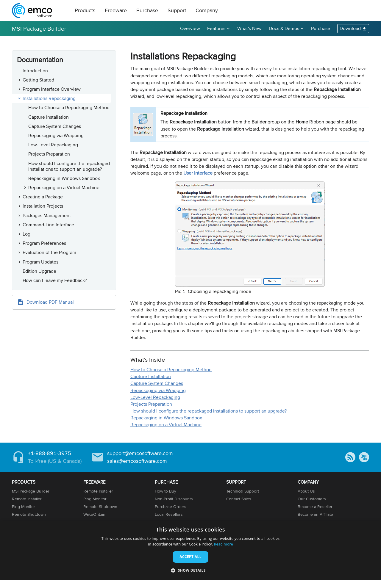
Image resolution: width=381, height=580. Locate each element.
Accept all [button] (190, 556)
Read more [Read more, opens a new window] (223, 544)
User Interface (198, 173)
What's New (249, 28)
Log (26, 234)
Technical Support (242, 491)
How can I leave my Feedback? (55, 280)
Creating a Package (43, 196)
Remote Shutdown (29, 514)
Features (216, 28)
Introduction (35, 70)
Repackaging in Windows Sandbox (64, 178)
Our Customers (312, 499)
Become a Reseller (315, 507)
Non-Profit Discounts (174, 499)
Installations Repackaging (49, 98)
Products (85, 10)
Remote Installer (27, 499)
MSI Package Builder (39, 28)
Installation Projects (43, 206)
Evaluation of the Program (49, 252)
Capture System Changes (54, 126)
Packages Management (47, 215)
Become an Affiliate (315, 514)
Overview (190, 28)
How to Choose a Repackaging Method (69, 107)
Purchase (147, 10)
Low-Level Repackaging (53, 144)
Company (207, 10)
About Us (306, 491)
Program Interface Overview (52, 89)
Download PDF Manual (50, 302)
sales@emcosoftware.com (137, 460)
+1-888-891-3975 (49, 453)
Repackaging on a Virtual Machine (63, 187)
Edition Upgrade (39, 271)
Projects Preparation (49, 154)
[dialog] (190, 550)
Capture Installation (48, 117)
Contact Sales (238, 499)
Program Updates (40, 261)
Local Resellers (169, 514)
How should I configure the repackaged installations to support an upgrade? (69, 166)
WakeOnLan (94, 514)
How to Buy (165, 491)
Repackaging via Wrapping (56, 135)
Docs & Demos (284, 28)
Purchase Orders (170, 507)
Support (177, 10)
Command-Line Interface (48, 224)
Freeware (116, 10)
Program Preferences (44, 243)
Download (350, 28)
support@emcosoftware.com (140, 453)
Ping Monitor (23, 507)
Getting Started (38, 79)
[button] (190, 570)
